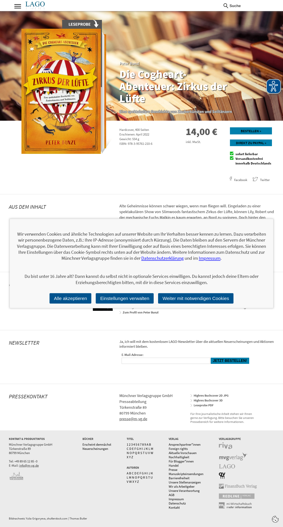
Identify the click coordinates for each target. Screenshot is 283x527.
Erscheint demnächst (96, 444)
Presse (173, 470)
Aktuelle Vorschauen (183, 453)
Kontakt (174, 507)
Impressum (176, 499)
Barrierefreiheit (179, 478)
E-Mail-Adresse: (132, 355)
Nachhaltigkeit (179, 457)
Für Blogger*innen (181, 461)
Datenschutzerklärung (162, 258)
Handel (174, 465)
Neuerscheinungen (95, 449)
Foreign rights (178, 449)
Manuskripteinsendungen (186, 474)
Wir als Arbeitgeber (182, 486)
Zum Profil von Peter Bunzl (141, 312)
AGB (171, 495)
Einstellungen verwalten (124, 298)
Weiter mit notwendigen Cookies (196, 298)
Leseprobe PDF (204, 405)
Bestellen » (251, 131)
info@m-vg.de (29, 465)
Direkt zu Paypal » (251, 143)
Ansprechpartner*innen (185, 444)
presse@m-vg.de (133, 418)
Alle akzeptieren (70, 298)
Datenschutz (177, 503)
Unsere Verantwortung (184, 491)
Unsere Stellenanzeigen (185, 482)
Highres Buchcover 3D (208, 400)
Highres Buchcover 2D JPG (211, 395)
